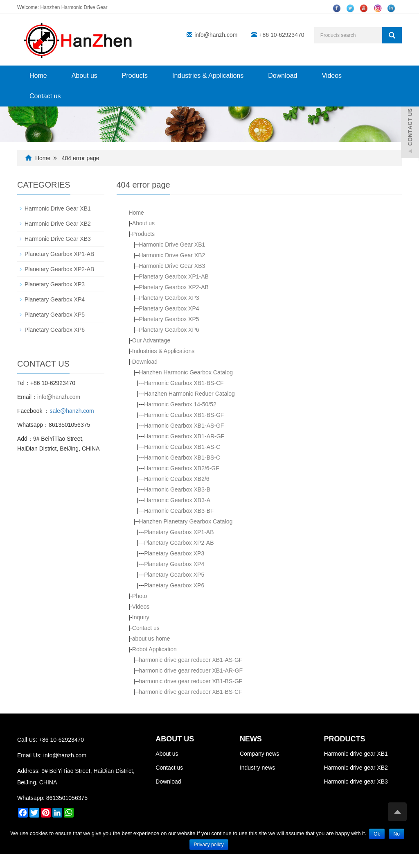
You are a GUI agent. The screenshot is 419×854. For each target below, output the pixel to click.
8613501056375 (67, 798)
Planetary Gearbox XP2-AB (173, 287)
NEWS (251, 739)
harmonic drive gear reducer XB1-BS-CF (190, 692)
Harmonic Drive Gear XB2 (172, 255)
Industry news (257, 767)
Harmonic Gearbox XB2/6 (177, 479)
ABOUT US (174, 739)
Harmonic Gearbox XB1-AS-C (182, 447)
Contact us (45, 96)
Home (38, 75)
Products (135, 75)
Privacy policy (209, 844)
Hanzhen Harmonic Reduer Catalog (189, 393)
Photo (139, 596)
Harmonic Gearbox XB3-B (177, 489)
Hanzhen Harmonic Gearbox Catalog (186, 372)
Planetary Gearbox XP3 (169, 297)
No (397, 834)
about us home (151, 638)
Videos (332, 75)
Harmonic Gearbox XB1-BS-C (182, 457)
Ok (377, 834)
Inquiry (140, 617)
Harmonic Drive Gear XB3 (172, 266)
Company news (259, 753)
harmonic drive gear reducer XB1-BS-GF (190, 681)
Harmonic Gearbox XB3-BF (179, 510)
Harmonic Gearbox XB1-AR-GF (184, 436)
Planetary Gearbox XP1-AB (173, 276)
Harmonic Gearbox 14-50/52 (180, 404)
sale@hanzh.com (72, 411)
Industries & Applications (207, 75)
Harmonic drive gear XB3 (355, 781)
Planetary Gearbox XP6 (169, 329)
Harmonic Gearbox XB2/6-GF (181, 468)
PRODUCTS (344, 739)
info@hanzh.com (215, 35)
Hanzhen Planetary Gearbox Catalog (185, 521)
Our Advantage (151, 340)
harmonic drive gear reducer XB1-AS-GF (190, 660)
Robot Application (154, 649)
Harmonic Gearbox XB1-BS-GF (184, 415)
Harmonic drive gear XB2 (355, 767)
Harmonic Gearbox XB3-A (177, 500)
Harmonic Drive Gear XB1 (172, 244)
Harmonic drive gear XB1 (355, 753)
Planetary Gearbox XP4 (169, 308)
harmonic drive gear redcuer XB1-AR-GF (191, 670)
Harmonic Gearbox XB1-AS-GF (184, 425)
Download (282, 75)
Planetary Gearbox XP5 (169, 319)
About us (84, 75)
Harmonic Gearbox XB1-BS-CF (184, 383)
